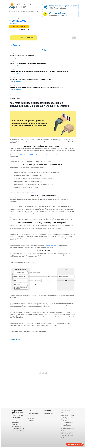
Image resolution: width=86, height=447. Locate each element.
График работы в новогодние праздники (22, 55)
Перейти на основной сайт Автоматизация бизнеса (22, 11)
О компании (31, 415)
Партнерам (31, 420)
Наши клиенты (32, 417)
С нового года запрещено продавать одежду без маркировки (28, 63)
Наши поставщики (33, 413)
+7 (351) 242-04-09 (17, 21)
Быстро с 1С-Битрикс (73, 444)
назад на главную (15, 339)
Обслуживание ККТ (17, 415)
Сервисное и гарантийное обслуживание (16, 420)
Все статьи (13, 95)
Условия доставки (17, 426)
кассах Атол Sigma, (51, 245)
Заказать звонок (19, 26)
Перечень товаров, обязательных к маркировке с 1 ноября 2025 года (30, 79)
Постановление (15, 155)
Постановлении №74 (34, 192)
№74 (21, 155)
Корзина (16, 45)
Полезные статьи (49, 413)
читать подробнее (15, 58)
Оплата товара (16, 424)
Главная (12, 98)
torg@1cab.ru (12, 23)
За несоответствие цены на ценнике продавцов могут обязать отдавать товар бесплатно (36, 87)
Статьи (18, 98)
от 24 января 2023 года (29, 155)
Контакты (31, 418)
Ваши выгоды (16, 417)
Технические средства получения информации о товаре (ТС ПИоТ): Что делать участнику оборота (39, 71)
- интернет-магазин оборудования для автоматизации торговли (24, 6)
